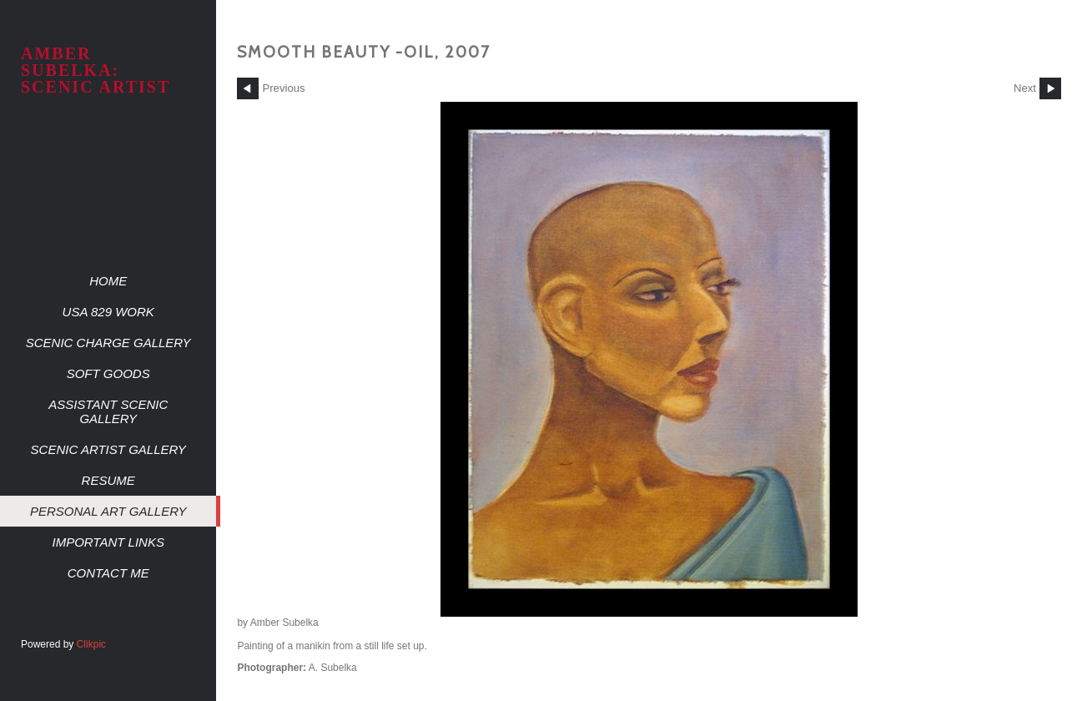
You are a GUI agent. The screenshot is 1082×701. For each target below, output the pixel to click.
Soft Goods (108, 373)
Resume (108, 480)
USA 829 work (108, 312)
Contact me (108, 573)
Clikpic (91, 644)
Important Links (108, 542)
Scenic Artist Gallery (108, 449)
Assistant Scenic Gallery (108, 411)
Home (108, 281)
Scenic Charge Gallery (108, 342)
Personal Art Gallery (108, 511)
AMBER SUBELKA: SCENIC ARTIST (95, 70)
